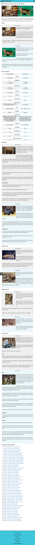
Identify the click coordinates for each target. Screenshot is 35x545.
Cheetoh (16, 25)
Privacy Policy (17, 532)
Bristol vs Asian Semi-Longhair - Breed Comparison (13, 505)
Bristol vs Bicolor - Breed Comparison (11, 511)
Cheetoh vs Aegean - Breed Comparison (11, 448)
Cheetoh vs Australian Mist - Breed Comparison (13, 469)
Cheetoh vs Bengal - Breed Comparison (11, 472)
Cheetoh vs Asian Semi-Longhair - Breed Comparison (14, 467)
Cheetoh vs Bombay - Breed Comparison (11, 478)
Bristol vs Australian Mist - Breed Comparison (12, 507)
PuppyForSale (17, 538)
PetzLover (17, 536)
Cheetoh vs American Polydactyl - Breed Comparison (14, 458)
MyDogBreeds (17, 540)
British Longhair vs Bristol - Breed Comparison (12, 519)
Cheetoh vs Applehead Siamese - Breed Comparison (14, 463)
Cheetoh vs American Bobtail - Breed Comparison (13, 452)
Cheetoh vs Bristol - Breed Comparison (11, 481)
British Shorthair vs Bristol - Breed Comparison (12, 520)
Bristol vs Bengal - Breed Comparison (11, 510)
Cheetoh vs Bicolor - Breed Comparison (11, 473)
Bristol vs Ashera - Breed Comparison (11, 502)
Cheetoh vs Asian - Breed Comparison (11, 466)
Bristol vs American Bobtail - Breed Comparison (13, 490)
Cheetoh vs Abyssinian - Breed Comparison (12, 446)
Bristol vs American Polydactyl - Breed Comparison (13, 496)
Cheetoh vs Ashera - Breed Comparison (11, 464)
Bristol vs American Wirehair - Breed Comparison (13, 499)
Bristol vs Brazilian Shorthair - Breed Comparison (13, 517)
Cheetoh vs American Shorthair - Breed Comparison (14, 460)
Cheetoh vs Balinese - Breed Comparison (12, 470)
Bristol (23, 74)
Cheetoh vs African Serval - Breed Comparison (13, 449)
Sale (19, 25)
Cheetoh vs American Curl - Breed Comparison (13, 454)
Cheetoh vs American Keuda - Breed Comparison (13, 455)
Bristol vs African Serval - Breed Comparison (12, 487)
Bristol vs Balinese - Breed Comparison (11, 508)
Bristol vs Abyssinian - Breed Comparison (11, 484)
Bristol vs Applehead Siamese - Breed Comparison (13, 501)
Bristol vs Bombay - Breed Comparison (11, 516)
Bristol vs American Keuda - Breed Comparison (13, 493)
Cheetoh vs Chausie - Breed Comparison (11, 451)
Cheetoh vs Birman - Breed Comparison (11, 475)
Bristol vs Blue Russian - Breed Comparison (12, 514)
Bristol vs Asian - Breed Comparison (10, 504)
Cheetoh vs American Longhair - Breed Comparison (13, 457)
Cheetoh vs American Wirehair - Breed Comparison (13, 461)
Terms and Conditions (17, 534)
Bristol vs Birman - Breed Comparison (11, 513)
